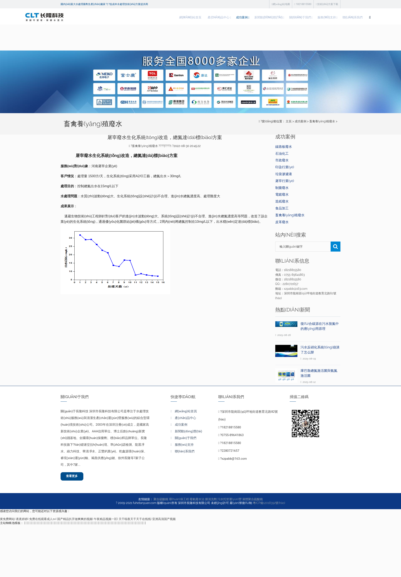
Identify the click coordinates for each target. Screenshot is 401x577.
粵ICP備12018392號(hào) (269, 504)
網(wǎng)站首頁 (132, 17)
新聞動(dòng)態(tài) (220, 17)
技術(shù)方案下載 (327, 4)
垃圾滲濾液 (283, 174)
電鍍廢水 (282, 194)
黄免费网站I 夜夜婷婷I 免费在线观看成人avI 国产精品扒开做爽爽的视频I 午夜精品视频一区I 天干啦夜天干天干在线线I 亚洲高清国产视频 (88, 520)
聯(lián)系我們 (315, 17)
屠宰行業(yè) (284, 181)
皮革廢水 (282, 222)
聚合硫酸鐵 (161, 500)
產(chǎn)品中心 (164, 17)
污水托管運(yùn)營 (229, 500)
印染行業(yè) (284, 167)
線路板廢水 (283, 147)
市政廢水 (282, 160)
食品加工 (282, 208)
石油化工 (282, 154)
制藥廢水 (282, 188)
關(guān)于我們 (256, 17)
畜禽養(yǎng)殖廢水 (322, 121)
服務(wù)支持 (286, 17)
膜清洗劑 (211, 500)
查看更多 (74, 477)
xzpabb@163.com (234, 459)
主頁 (289, 121)
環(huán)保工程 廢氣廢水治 (186, 500)
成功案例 (190, 17)
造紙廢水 (282, 201)
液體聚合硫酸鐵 (252, 500)
